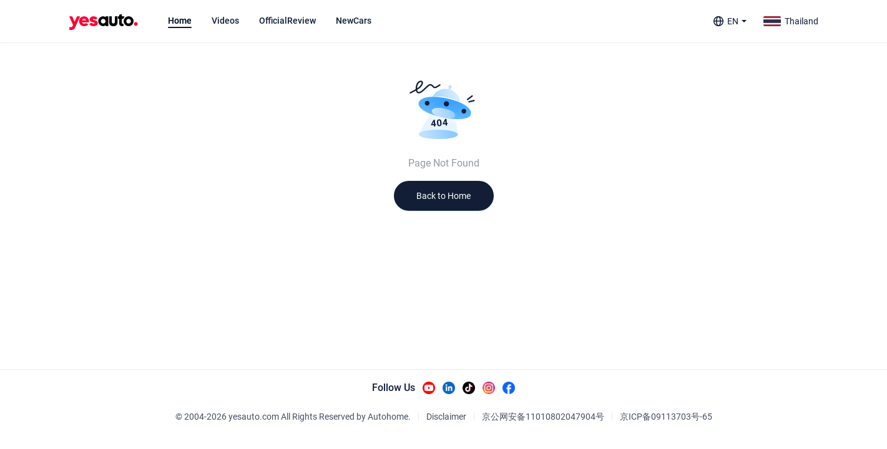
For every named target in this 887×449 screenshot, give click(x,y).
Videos (225, 21)
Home (180, 21)
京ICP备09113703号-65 (666, 417)
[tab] (180, 20)
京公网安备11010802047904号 (543, 417)
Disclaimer (446, 417)
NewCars (353, 21)
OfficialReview (287, 21)
